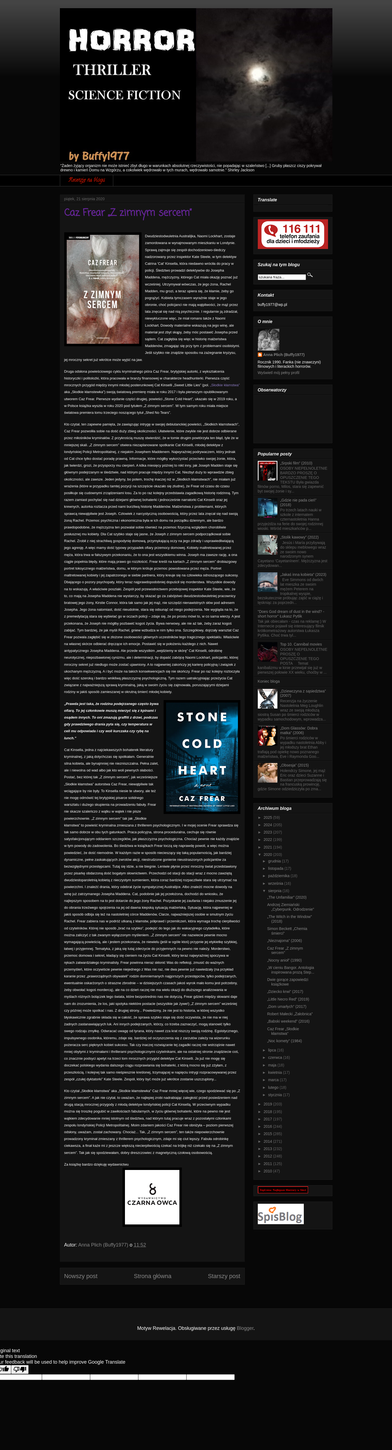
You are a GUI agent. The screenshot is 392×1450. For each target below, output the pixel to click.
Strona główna (152, 1276)
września (276, 883)
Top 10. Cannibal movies (301, 644)
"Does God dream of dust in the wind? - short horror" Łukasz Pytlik (291, 613)
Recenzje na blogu (86, 180)
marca (274, 1080)
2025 (268, 817)
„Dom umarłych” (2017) (286, 1006)
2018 (268, 1111)
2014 (268, 1141)
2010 (268, 1171)
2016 (268, 1126)
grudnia (275, 861)
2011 (268, 1164)
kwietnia (275, 1072)
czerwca (275, 1057)
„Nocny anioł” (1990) (284, 960)
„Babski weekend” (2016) (288, 1021)
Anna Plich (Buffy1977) (284, 354)
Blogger (245, 1328)
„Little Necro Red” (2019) (288, 999)
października (279, 876)
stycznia (275, 1095)
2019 (268, 1104)
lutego (274, 1087)
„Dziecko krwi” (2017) (285, 991)
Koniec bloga (269, 681)
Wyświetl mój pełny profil (278, 372)
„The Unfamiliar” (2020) (287, 897)
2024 (268, 825)
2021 (268, 847)
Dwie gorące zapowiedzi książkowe (287, 981)
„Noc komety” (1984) (284, 1041)
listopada (276, 868)
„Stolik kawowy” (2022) (299, 537)
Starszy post (224, 1276)
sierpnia (275, 891)
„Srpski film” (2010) (296, 463)
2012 (268, 1156)
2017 (268, 1119)
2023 (268, 832)
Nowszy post (80, 1276)
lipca (272, 1050)
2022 (268, 839)
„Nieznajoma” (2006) (284, 940)
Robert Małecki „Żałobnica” (290, 1014)
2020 (268, 854)
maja (272, 1065)
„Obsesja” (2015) (294, 765)
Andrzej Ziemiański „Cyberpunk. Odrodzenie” (290, 906)
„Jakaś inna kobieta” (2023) (303, 574)
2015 (268, 1134)
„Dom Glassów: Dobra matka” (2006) (299, 730)
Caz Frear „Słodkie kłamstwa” (283, 1031)
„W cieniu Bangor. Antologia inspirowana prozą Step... (290, 969)
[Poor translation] (20, 1369)
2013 (268, 1149)
